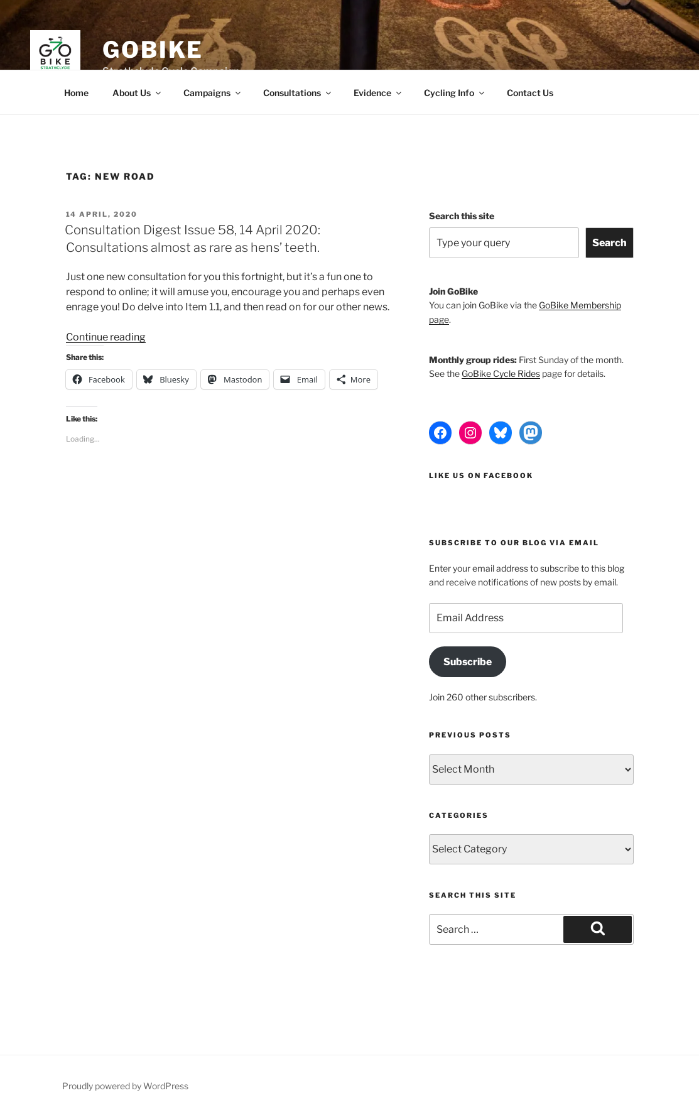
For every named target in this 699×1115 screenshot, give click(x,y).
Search (609, 243)
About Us (137, 92)
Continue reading (106, 337)
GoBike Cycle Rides (501, 373)
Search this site (461, 215)
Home (76, 92)
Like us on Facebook (481, 475)
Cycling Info (455, 92)
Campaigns (212, 92)
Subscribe (467, 662)
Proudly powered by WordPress (125, 1085)
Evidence (378, 92)
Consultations (298, 92)
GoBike (152, 49)
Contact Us (530, 92)
